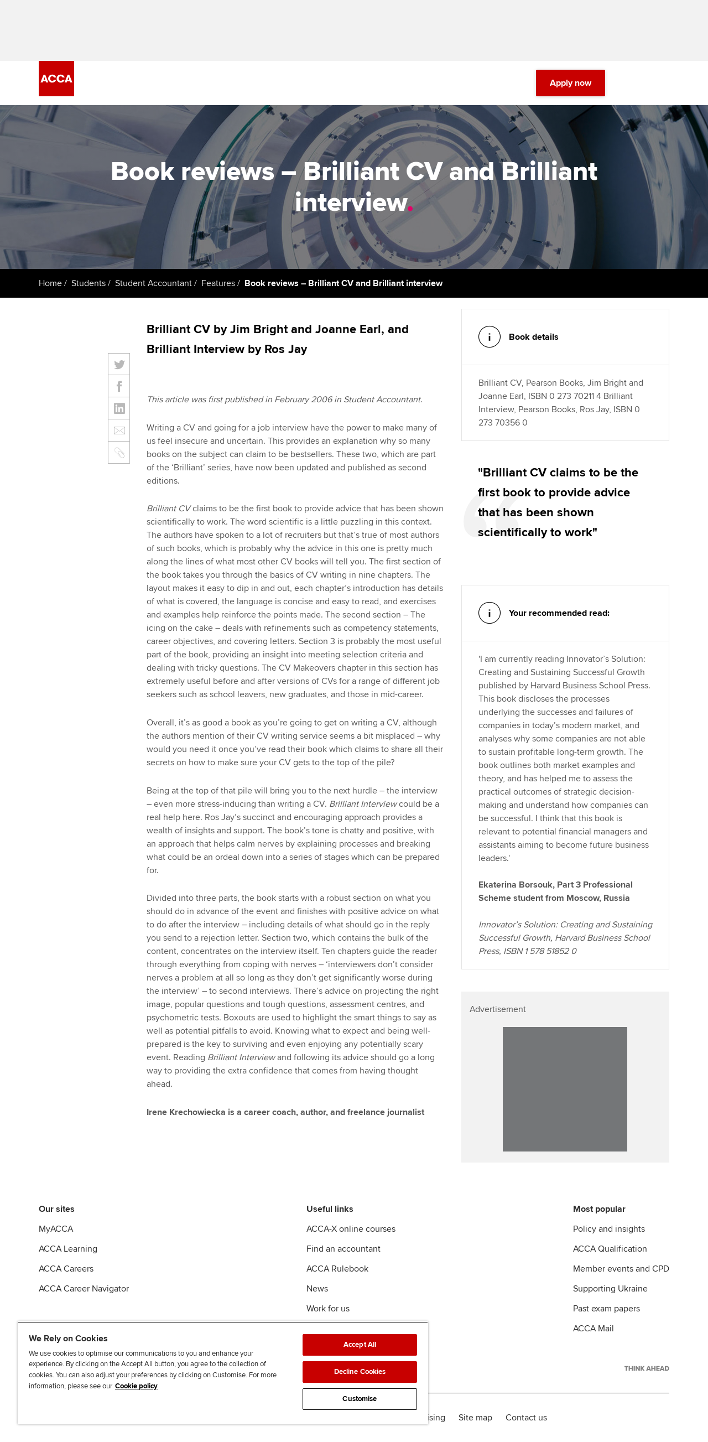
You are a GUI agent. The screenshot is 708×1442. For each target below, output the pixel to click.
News (317, 1288)
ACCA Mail (593, 1328)
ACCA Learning (68, 1248)
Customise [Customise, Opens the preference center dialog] (359, 1398)
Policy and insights (609, 1228)
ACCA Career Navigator (84, 1288)
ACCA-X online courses (350, 1228)
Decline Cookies (360, 1371)
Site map (475, 1417)
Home (50, 283)
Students (88, 283)
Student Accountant (153, 283)
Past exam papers (606, 1308)
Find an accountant (343, 1248)
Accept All (359, 1344)
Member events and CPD (621, 1268)
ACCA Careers (66, 1268)
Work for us (328, 1308)
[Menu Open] (662, 83)
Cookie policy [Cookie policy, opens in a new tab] (136, 1386)
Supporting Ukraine (610, 1288)
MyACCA (56, 1228)
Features (218, 283)
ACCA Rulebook (337, 1268)
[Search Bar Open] (631, 83)
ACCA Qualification (610, 1248)
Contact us (526, 1417)
